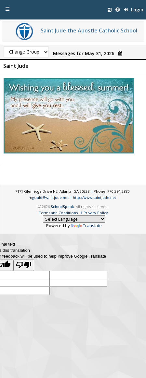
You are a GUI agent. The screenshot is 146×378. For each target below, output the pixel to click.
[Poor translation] (23, 265)
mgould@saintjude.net (49, 197)
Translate (86, 225)
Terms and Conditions (58, 212)
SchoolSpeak (62, 206)
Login (133, 9)
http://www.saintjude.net (94, 197)
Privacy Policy (96, 212)
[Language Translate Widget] (74, 219)
